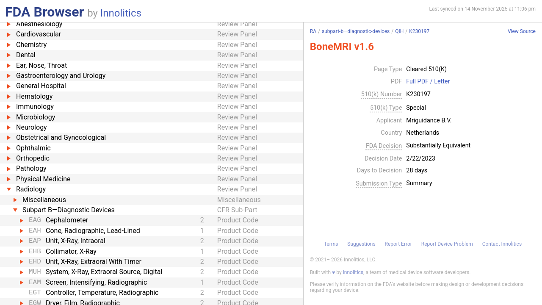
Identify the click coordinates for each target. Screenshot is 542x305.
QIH (399, 31)
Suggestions (361, 244)
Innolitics (120, 13)
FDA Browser (44, 12)
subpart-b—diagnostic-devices (356, 31)
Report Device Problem (447, 244)
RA (313, 31)
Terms (331, 244)
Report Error (398, 244)
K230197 (419, 31)
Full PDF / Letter (428, 81)
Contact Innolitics (502, 244)
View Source (522, 31)
